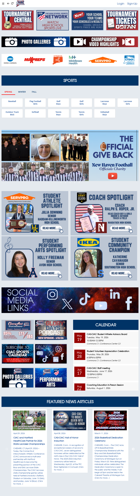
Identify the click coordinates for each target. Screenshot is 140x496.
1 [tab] (60, 182)
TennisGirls (81, 113)
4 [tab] (74, 182)
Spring (8, 92)
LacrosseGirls (128, 102)
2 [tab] (65, 182)
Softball (35, 112)
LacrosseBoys (105, 102)
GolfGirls (81, 102)
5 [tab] (79, 182)
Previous (6, 449)
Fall (34, 92)
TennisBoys (58, 113)
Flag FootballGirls (35, 102)
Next (133, 449)
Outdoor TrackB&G (12, 113)
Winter (22, 92)
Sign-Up (132, 3)
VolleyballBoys (104, 113)
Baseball (12, 101)
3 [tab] (70, 182)
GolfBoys (58, 102)
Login (120, 3)
